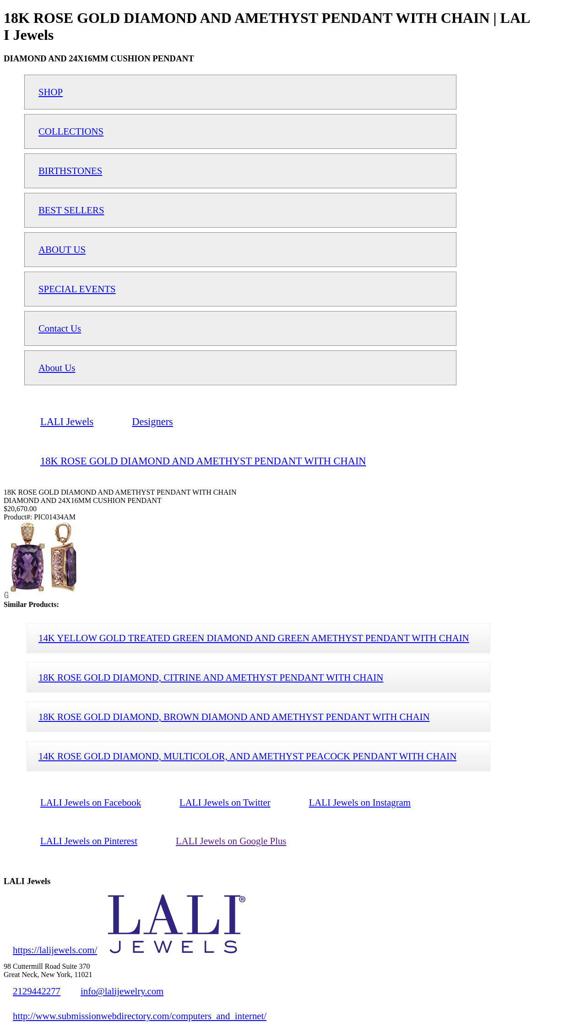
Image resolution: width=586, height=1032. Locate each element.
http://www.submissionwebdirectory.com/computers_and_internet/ (139, 1015)
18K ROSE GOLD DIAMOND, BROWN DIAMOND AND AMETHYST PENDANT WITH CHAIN (233, 716)
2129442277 (36, 991)
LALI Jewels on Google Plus (231, 840)
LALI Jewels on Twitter (225, 802)
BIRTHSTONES (70, 170)
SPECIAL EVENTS (77, 289)
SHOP (50, 92)
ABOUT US (62, 249)
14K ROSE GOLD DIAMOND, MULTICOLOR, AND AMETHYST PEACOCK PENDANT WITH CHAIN (247, 756)
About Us (56, 367)
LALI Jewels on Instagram (360, 802)
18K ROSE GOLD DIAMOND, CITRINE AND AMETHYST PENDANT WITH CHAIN (210, 677)
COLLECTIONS (70, 131)
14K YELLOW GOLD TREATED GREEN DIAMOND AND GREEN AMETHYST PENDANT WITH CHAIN (253, 638)
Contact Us (59, 328)
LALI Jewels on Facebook (90, 802)
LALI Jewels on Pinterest (88, 840)
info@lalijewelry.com (122, 991)
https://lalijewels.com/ (55, 950)
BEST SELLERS (71, 210)
